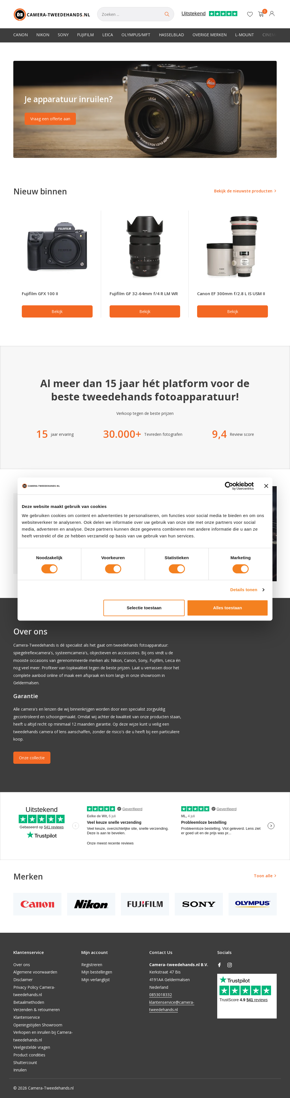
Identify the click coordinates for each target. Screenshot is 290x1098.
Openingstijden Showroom (37, 1025)
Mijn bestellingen (96, 972)
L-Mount (244, 34)
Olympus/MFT (135, 34)
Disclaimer (23, 979)
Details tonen (243, 589)
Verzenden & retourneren (36, 1009)
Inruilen (20, 1070)
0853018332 (160, 994)
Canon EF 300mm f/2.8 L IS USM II (231, 293)
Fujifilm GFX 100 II (40, 293)
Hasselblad (171, 34)
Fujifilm (85, 34)
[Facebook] (219, 965)
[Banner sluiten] (266, 486)
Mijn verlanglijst (95, 979)
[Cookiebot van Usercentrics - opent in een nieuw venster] (229, 486)
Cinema (270, 34)
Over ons (21, 964)
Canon (20, 34)
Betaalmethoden (28, 1002)
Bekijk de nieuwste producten (243, 191)
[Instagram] (229, 965)
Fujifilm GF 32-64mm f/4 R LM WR (144, 293)
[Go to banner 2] (145, 109)
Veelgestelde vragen (31, 1047)
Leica (107, 34)
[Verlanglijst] (250, 14)
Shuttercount (25, 1062)
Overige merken (210, 34)
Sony (63, 34)
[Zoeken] (135, 14)
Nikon (42, 34)
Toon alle (263, 875)
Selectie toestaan (144, 607)
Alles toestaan (227, 607)
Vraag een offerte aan (50, 118)
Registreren (91, 964)
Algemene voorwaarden (35, 972)
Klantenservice (26, 1017)
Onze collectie (32, 757)
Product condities (29, 1055)
